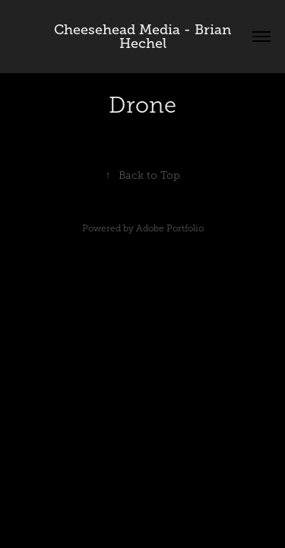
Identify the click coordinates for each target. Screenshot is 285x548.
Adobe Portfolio (170, 228)
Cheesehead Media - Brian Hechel (144, 36)
